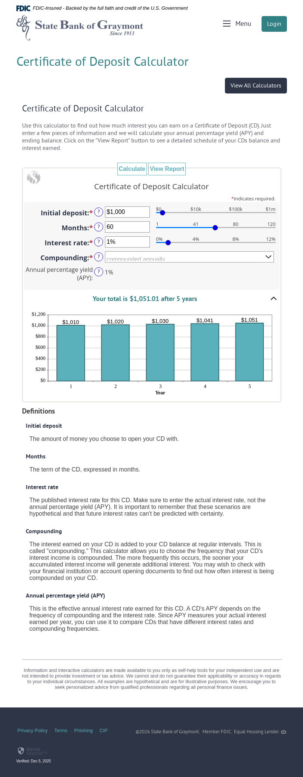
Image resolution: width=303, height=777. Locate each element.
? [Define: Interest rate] (99, 242)
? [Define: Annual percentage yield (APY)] (99, 272)
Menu (243, 24)
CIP (104, 730)
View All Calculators (256, 86)
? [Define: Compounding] (99, 257)
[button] (151, 298)
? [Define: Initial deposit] (99, 212)
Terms (60, 730)
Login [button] (274, 24)
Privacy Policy (33, 730)
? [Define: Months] (99, 227)
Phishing (83, 730)
